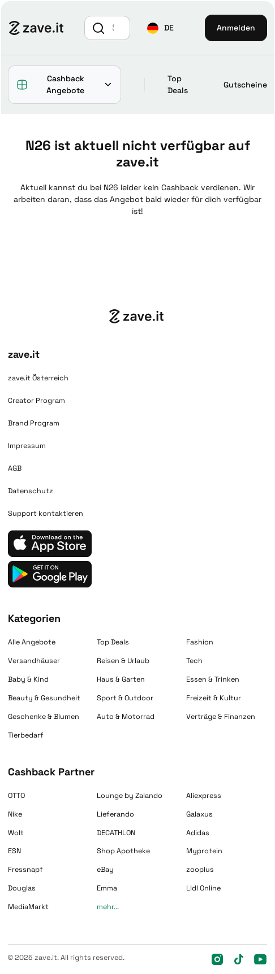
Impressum (27, 445)
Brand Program (33, 423)
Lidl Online (203, 888)
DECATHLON (116, 832)
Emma (107, 888)
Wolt (16, 832)
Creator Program (36, 400)
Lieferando (115, 814)
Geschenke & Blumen (43, 716)
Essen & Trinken (212, 679)
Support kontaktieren (45, 513)
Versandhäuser (34, 660)
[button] (160, 28)
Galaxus (199, 814)
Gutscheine (245, 85)
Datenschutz (30, 490)
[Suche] (119, 28)
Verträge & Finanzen (220, 716)
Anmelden (236, 28)
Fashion (199, 642)
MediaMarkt (28, 906)
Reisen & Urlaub (123, 660)
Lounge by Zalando (129, 795)
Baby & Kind (28, 679)
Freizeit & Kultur (213, 698)
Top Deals (177, 84)
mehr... (108, 906)
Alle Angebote (31, 642)
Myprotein (204, 850)
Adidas (197, 832)
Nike (15, 814)
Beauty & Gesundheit (44, 698)
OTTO (16, 795)
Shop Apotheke (123, 850)
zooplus (200, 869)
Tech (194, 660)
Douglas (22, 888)
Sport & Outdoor (125, 698)
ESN (14, 850)
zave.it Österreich (38, 378)
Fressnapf (25, 869)
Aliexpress (203, 795)
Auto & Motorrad (125, 716)
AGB (15, 468)
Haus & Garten (121, 679)
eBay (105, 869)
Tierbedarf (26, 735)
